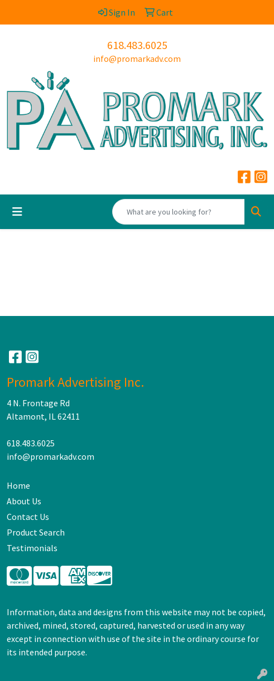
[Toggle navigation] (17, 212)
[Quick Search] (178, 212)
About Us (24, 501)
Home (18, 485)
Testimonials (32, 547)
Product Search (36, 532)
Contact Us (28, 516)
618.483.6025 (137, 45)
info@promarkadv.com (137, 58)
